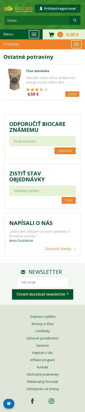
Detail (72, 94)
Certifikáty (42, 331)
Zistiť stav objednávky (27, 176)
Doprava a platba (42, 316)
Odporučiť (65, 151)
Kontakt (42, 367)
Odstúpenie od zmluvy (42, 389)
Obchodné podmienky (43, 374)
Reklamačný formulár (42, 381)
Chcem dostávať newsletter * (43, 294)
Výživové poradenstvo (43, 338)
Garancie (42, 345)
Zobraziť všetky (58, 248)
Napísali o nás (42, 352)
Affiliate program (42, 360)
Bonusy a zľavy (43, 324)
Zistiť (68, 200)
